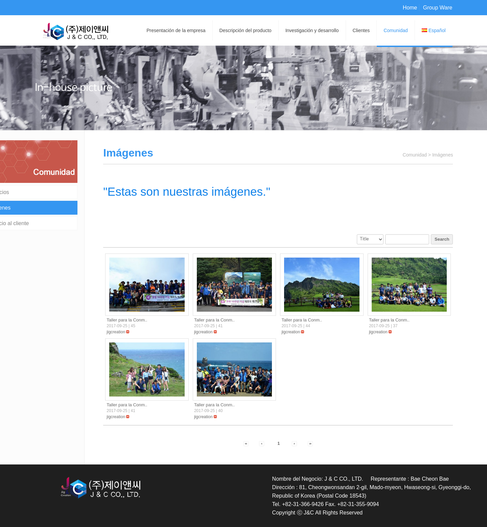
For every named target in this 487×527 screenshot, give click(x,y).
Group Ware (438, 7)
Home (410, 7)
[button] (116, 332)
